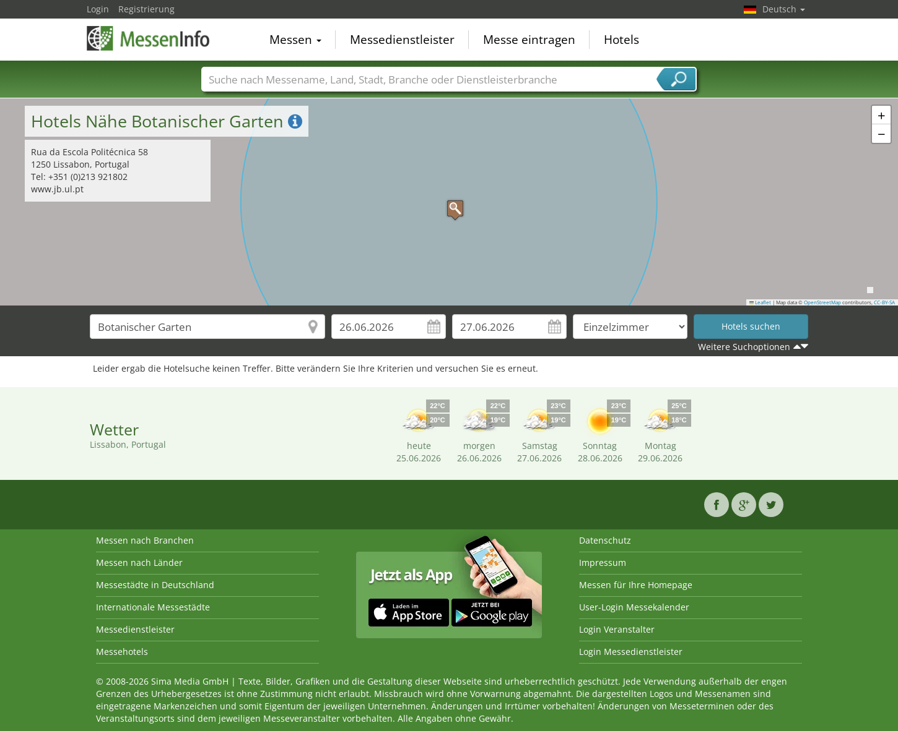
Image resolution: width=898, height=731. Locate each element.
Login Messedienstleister (630, 651)
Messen (295, 40)
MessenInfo (149, 38)
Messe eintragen (529, 40)
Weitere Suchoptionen (744, 347)
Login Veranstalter (617, 629)
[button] (449, 202)
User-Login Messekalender (634, 607)
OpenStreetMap (822, 302)
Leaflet (760, 302)
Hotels (621, 40)
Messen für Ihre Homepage (635, 585)
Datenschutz (605, 540)
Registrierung (146, 9)
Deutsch (783, 9)
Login (98, 9)
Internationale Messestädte (153, 607)
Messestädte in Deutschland (155, 585)
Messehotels (122, 651)
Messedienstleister (402, 40)
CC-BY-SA (884, 302)
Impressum (602, 562)
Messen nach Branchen (145, 540)
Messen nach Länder (139, 562)
